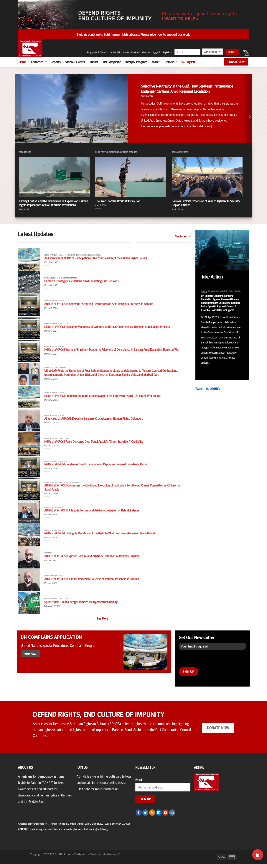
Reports (55, 62)
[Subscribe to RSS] (152, 812)
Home (22, 62)
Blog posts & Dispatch (97, 52)
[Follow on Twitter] (145, 812)
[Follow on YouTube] (165, 812)
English (167, 52)
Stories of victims (130, 52)
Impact (94, 62)
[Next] (249, 116)
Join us (171, 62)
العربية (156, 52)
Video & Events (75, 62)
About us (146, 52)
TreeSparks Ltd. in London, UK (105, 854)
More (156, 62)
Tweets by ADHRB (207, 388)
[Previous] (18, 116)
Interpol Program (136, 62)
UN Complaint (112, 62)
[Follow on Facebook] (139, 812)
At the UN (115, 52)
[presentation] (207, 660)
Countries (38, 62)
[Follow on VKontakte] (172, 812)
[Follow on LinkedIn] (159, 812)
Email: (138, 779)
